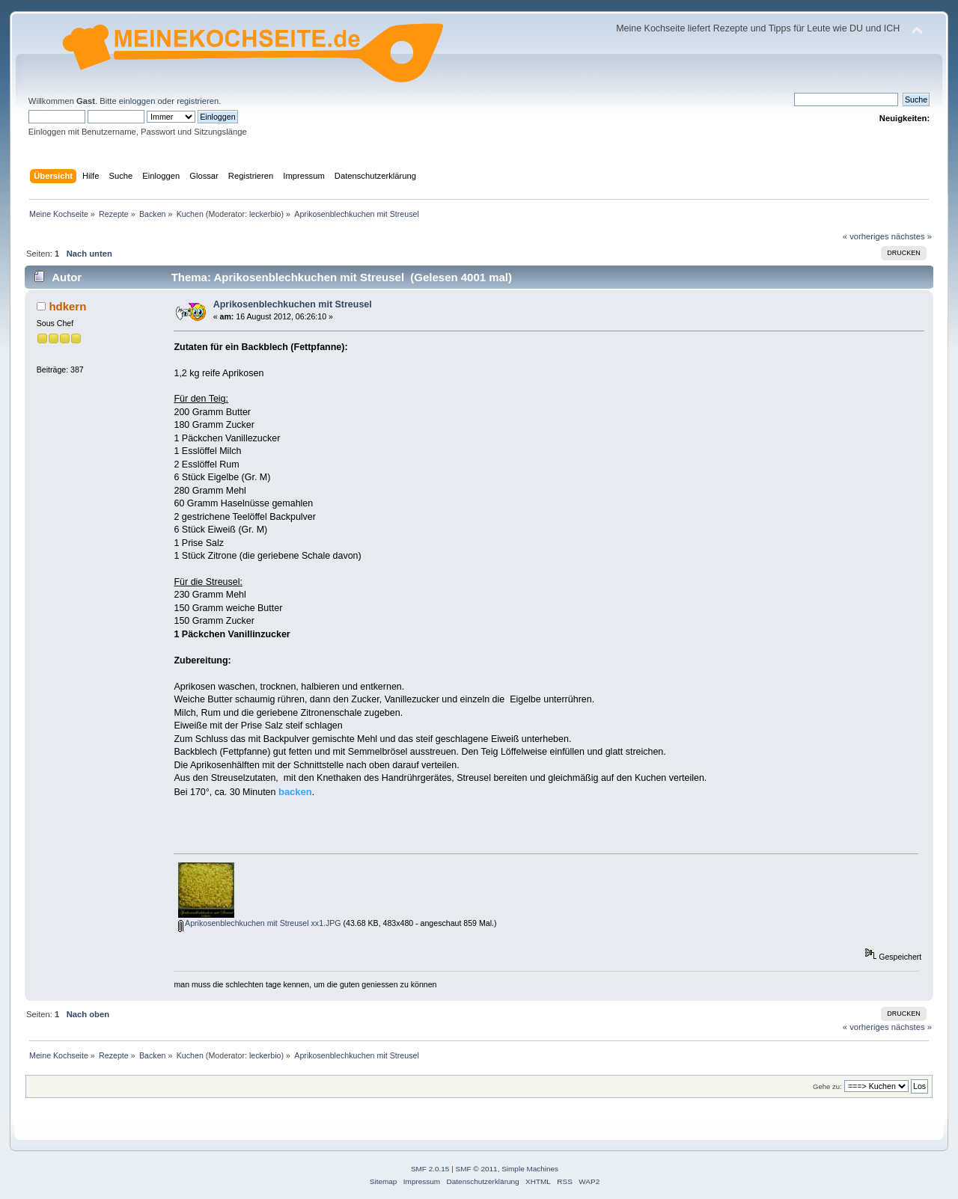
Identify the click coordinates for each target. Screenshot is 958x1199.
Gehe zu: (827, 1086)
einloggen (137, 100)
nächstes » (911, 236)
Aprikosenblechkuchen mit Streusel (292, 304)
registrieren (198, 100)
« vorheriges (866, 236)
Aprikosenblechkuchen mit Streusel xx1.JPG (259, 923)
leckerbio (265, 213)
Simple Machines (529, 1169)
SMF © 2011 (477, 1169)
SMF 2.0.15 (430, 1169)
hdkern (67, 306)
